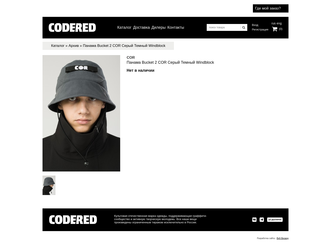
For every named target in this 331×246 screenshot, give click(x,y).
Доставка (141, 27)
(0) (280, 28)
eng (279, 23)
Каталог (124, 27)
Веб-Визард (282, 238)
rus (273, 23)
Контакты (175, 27)
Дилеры (158, 27)
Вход (255, 25)
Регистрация (260, 29)
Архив (74, 46)
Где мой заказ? (268, 8)
